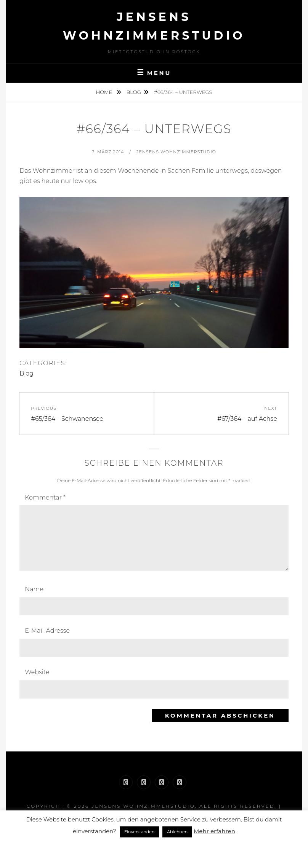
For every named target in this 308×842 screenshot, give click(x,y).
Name (34, 589)
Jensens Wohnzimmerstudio (176, 151)
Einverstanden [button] (139, 831)
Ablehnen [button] (177, 831)
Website (37, 672)
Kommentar (45, 497)
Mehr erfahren (214, 831)
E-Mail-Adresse (47, 630)
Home (105, 92)
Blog (134, 92)
